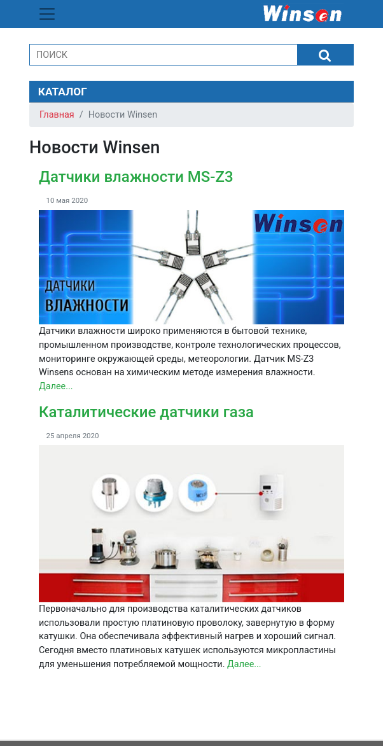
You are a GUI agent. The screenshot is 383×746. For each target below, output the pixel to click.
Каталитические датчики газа (146, 412)
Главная (56, 114)
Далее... (56, 386)
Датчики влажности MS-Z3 (136, 177)
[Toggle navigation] (47, 14)
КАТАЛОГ (62, 91)
